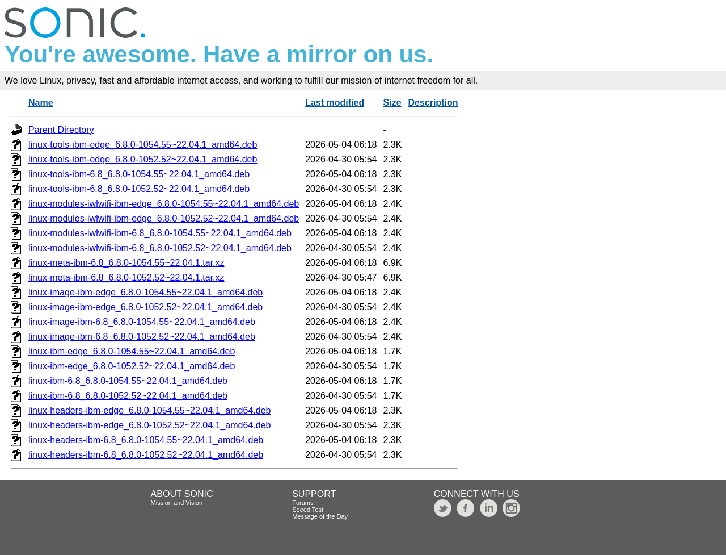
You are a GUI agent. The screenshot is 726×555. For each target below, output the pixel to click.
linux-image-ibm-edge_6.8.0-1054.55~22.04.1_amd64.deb (145, 292)
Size (392, 102)
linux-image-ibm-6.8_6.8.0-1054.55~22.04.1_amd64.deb (141, 322)
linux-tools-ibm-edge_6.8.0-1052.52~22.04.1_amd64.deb (142, 159)
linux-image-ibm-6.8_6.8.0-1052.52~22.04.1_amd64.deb (141, 336)
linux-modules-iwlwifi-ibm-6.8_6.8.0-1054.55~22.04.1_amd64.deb (160, 233)
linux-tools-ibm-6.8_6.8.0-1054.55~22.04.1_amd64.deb (139, 174)
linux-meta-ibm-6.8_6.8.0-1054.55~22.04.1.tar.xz (126, 263)
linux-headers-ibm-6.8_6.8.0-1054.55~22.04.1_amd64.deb (145, 440)
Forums (302, 502)
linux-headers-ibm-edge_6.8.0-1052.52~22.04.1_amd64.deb (149, 425)
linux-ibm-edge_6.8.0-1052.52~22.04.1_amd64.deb (131, 366)
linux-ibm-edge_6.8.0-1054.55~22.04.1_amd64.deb (131, 351)
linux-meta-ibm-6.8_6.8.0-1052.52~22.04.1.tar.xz (126, 277)
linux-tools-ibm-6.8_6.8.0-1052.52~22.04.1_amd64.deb (139, 189)
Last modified (334, 102)
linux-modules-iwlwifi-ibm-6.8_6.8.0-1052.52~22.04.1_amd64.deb (160, 248)
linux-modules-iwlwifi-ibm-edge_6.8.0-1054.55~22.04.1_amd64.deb (163, 203)
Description (433, 102)
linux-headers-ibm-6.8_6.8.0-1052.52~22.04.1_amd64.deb (145, 455)
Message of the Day (320, 516)
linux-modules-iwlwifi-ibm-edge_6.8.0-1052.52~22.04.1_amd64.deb (163, 218)
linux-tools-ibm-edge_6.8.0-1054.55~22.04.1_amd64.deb (142, 144)
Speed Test (307, 509)
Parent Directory (61, 130)
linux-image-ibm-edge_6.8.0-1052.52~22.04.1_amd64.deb (145, 307)
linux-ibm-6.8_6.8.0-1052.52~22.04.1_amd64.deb (127, 395)
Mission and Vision (177, 502)
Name (40, 102)
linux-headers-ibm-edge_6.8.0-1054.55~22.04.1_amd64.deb (149, 410)
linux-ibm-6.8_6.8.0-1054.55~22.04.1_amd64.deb (127, 381)
